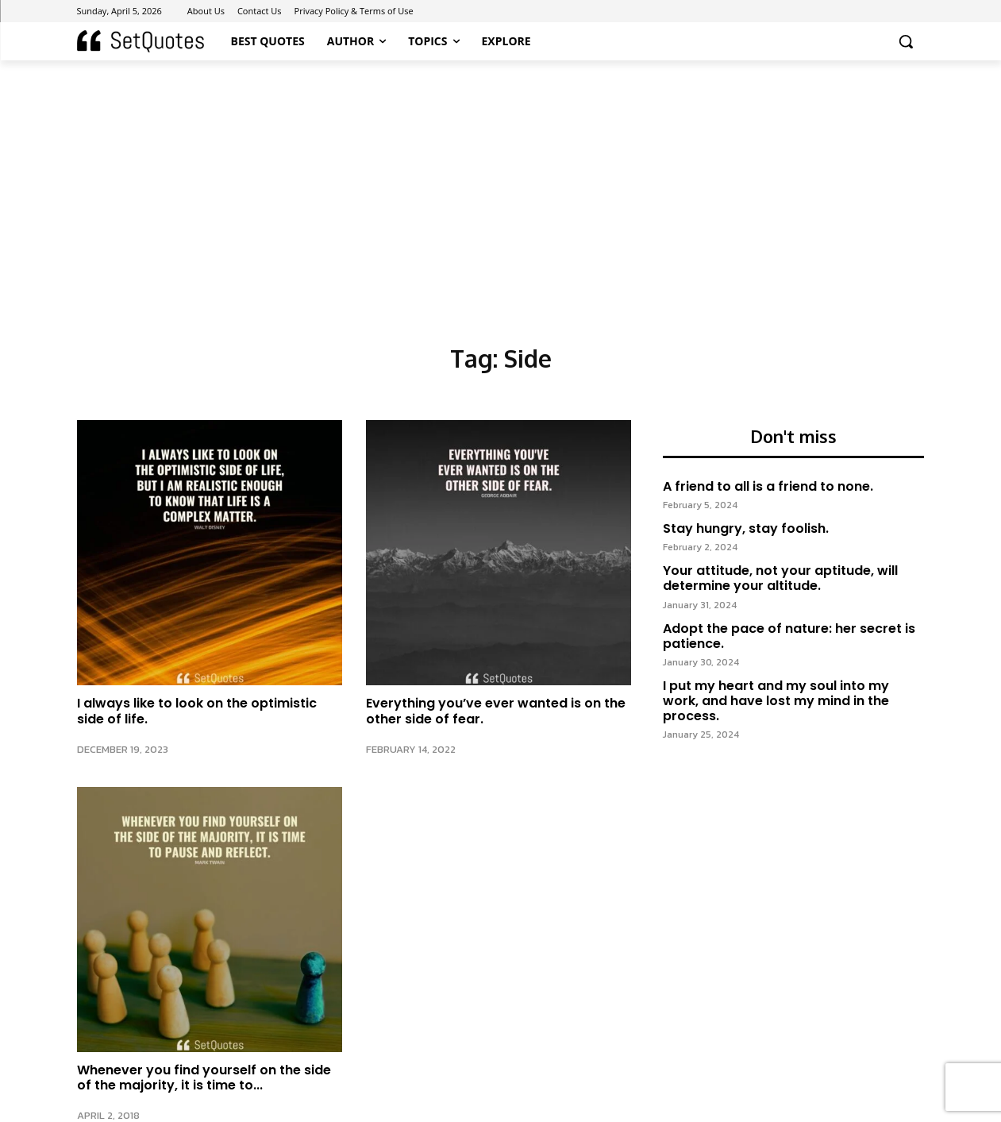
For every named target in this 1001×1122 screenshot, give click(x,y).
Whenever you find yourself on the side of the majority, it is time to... (204, 1077)
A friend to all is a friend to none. (768, 488)
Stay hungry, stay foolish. (746, 530)
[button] (906, 41)
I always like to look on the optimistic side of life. (197, 710)
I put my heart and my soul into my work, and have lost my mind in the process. (776, 702)
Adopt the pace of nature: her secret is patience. (789, 637)
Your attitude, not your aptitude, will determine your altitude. (780, 579)
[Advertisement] (501, 179)
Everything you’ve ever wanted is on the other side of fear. (496, 710)
